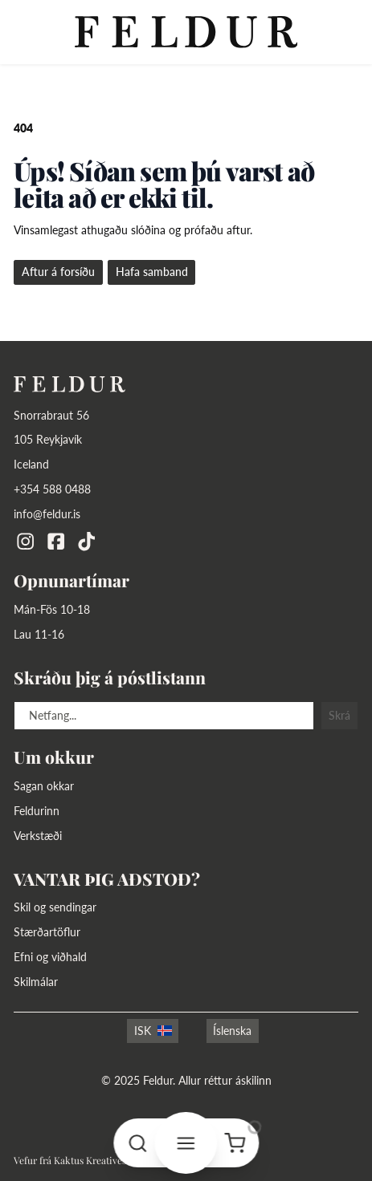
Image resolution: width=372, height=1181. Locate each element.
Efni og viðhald (50, 957)
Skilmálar (36, 981)
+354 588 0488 (52, 489)
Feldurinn (36, 811)
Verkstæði (38, 835)
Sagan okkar (44, 786)
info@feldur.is (47, 514)
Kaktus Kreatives (90, 1160)
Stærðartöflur (47, 932)
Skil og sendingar (55, 907)
